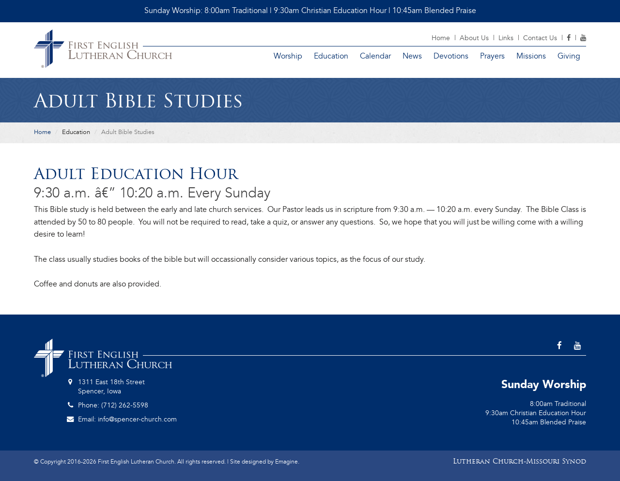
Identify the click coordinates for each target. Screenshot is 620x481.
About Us (474, 38)
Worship (288, 56)
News (412, 56)
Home (441, 38)
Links (505, 38)
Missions (531, 56)
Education (331, 56)
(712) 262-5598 (124, 405)
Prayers (492, 56)
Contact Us (540, 38)
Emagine (286, 462)
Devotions (451, 56)
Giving (569, 56)
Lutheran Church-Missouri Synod (519, 462)
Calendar (375, 56)
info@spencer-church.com (137, 419)
